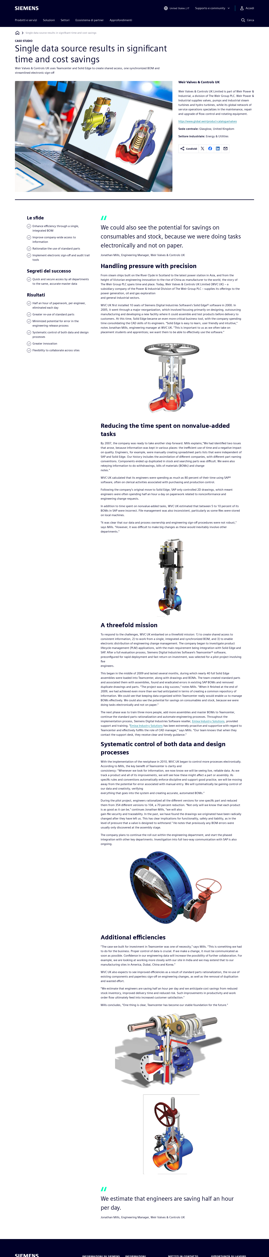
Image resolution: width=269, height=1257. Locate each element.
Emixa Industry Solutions (208, 721)
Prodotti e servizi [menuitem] (26, 20)
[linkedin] (218, 149)
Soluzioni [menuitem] (49, 20)
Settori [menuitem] (65, 20)
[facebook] (210, 149)
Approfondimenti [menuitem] (121, 20)
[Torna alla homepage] (17, 32)
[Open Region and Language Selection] (176, 8)
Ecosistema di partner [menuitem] (89, 20)
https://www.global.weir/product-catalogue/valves (207, 121)
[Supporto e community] (213, 8)
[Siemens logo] (26, 8)
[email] (225, 149)
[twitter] (202, 149)
